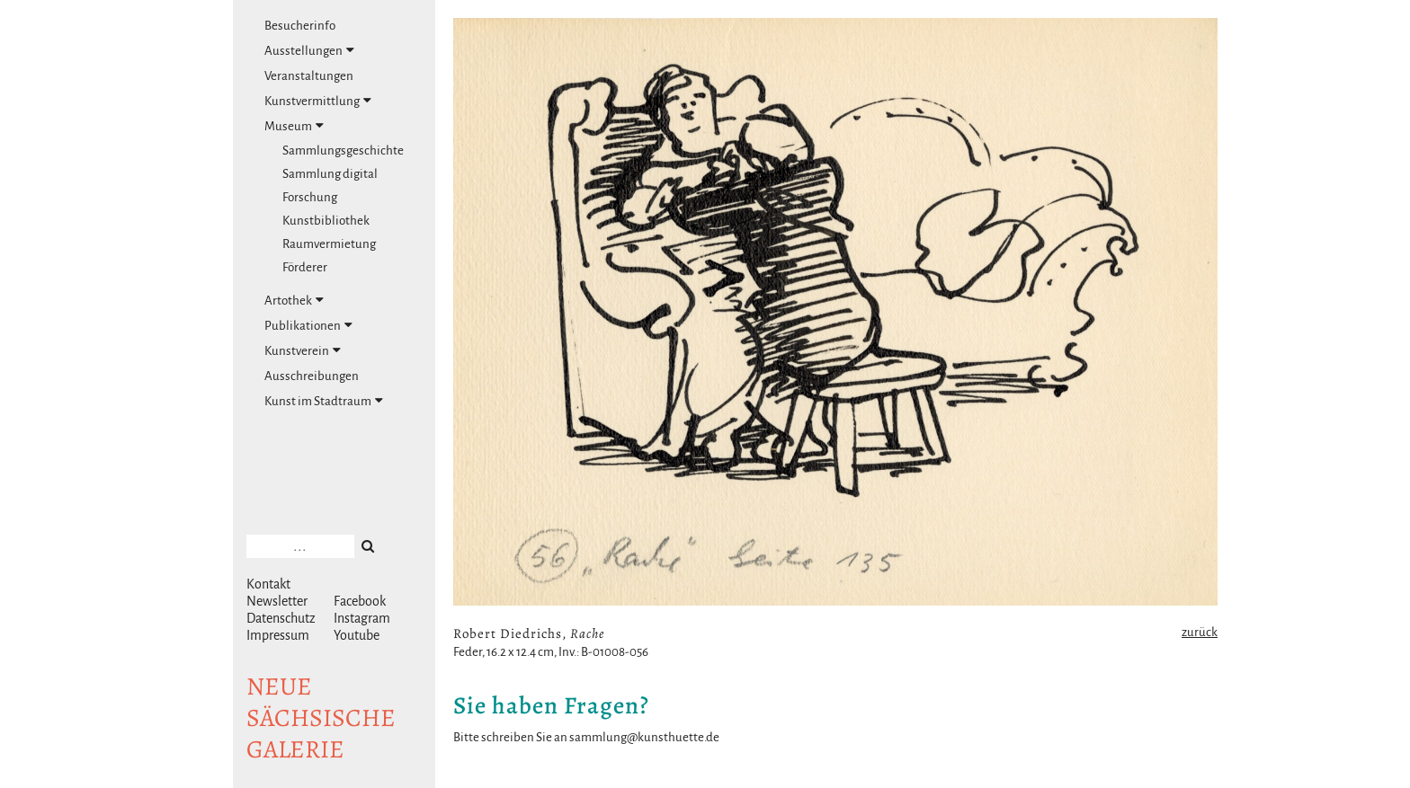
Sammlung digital (330, 174)
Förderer (304, 267)
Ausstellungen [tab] (309, 50)
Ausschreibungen (311, 376)
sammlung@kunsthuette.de (644, 737)
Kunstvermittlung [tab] (317, 100)
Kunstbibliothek (326, 220)
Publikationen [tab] (308, 325)
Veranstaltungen (308, 76)
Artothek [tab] (294, 300)
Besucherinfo (299, 25)
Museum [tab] (294, 126)
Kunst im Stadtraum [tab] (323, 401)
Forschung (309, 197)
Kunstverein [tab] (302, 350)
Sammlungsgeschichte (343, 150)
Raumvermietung (329, 244)
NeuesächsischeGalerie (321, 717)
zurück (1200, 632)
